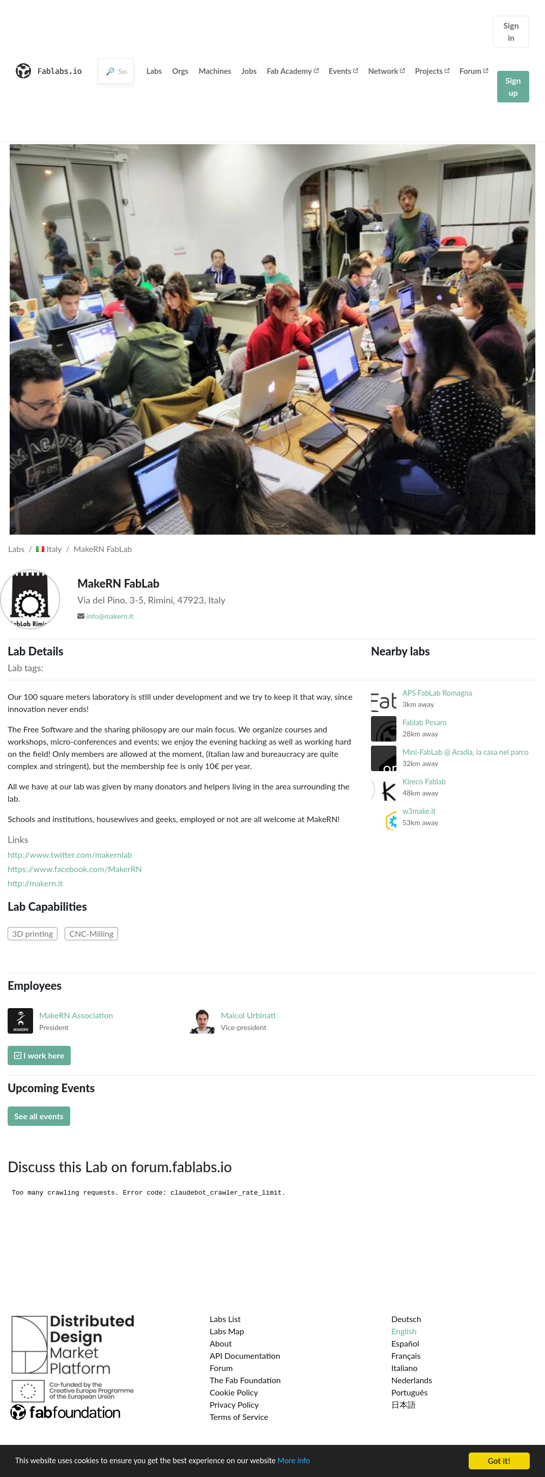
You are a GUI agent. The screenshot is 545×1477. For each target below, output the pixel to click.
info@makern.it (110, 616)
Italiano (404, 1368)
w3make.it (419, 811)
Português (409, 1392)
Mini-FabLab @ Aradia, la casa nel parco (466, 752)
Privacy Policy (234, 1404)
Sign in (511, 31)
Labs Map (227, 1331)
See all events (39, 1116)
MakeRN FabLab (103, 548)
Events (343, 70)
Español (405, 1343)
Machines (214, 70)
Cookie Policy (234, 1392)
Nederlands (411, 1380)
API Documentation (245, 1355)
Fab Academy (293, 70)
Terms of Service (239, 1416)
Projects (432, 70)
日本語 (403, 1404)
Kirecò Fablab (424, 781)
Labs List (225, 1319)
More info (313, 1462)
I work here (39, 1055)
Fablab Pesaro (425, 722)
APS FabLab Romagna (437, 693)
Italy (49, 548)
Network (386, 70)
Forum (474, 70)
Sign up (513, 86)
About (221, 1343)
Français (405, 1355)
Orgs (180, 70)
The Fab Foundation (245, 1380)
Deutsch (406, 1319)
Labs (154, 70)
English (404, 1331)
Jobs (248, 70)
